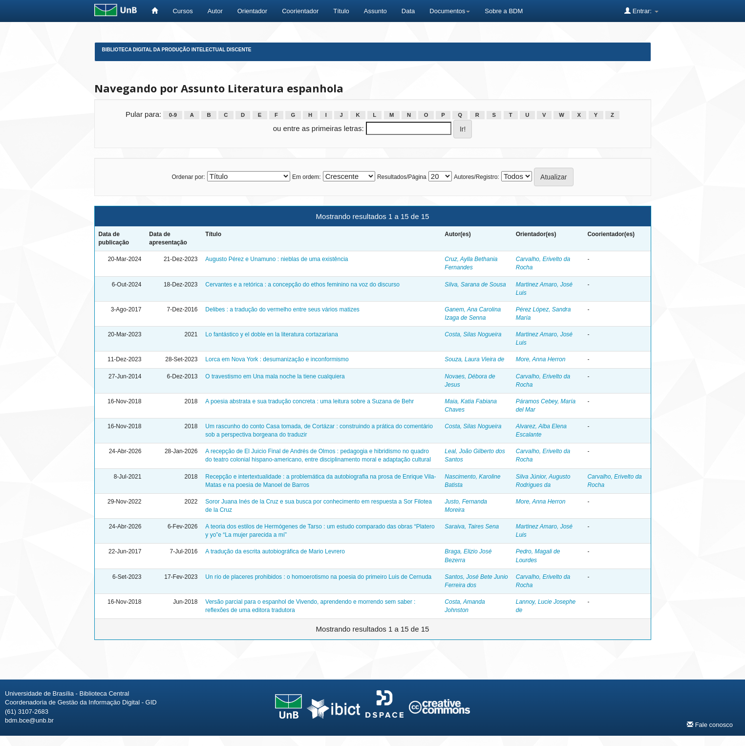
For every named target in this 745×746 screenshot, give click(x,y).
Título (341, 11)
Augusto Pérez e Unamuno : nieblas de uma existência (276, 259)
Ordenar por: (188, 177)
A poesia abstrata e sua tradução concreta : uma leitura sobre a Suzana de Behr (309, 401)
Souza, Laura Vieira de (474, 359)
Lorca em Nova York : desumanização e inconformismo (276, 359)
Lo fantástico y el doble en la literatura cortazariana (271, 334)
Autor (215, 11)
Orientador (252, 11)
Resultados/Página (401, 177)
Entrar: (641, 11)
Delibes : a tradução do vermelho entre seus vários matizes (282, 309)
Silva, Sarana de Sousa (475, 284)
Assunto (375, 11)
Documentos (449, 11)
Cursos (182, 11)
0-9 (173, 115)
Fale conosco (710, 724)
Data (408, 11)
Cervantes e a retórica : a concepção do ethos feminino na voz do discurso (302, 284)
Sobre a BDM (504, 11)
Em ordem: (306, 177)
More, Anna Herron (541, 359)
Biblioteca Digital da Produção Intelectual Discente (177, 49)
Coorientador (300, 11)
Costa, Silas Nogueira (473, 334)
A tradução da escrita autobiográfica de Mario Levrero (275, 551)
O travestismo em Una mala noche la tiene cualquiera (274, 376)
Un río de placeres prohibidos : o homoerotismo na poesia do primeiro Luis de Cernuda (318, 576)
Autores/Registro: (476, 177)
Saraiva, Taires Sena (472, 526)
